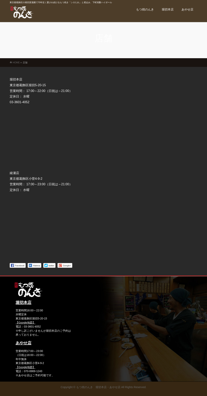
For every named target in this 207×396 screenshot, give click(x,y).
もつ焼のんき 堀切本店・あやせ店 (98, 387)
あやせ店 (23, 343)
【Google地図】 (25, 322)
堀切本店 (23, 302)
